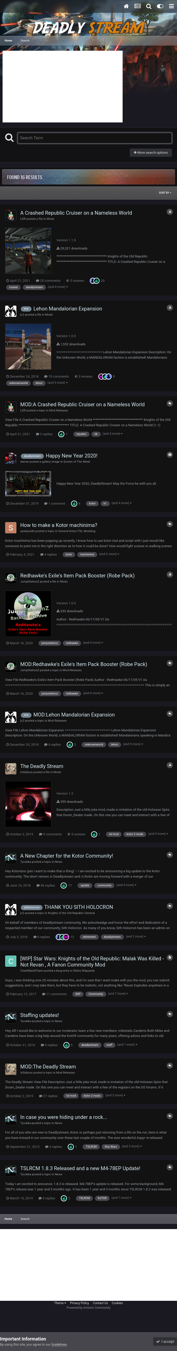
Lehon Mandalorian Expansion (67, 309)
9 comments (50, 834)
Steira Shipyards (84, 970)
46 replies (45, 885)
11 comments (54, 994)
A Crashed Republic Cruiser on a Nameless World (76, 213)
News (58, 862)
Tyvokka (25, 862)
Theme (60, 1303)
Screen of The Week (77, 461)
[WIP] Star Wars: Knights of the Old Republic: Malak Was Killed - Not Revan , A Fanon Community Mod (92, 961)
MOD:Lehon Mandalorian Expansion (74, 715)
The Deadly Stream (41, 766)
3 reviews (84, 376)
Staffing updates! (39, 1015)
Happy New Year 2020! (71, 456)
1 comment (54, 503)
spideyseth (27, 531)
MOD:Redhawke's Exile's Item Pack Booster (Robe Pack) (83, 664)
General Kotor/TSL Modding (76, 531)
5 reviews (75, 281)
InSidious (26, 772)
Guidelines (59, 1344)
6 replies (52, 744)
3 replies (53, 1147)
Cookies (117, 1303)
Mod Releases (58, 410)
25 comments (48, 281)
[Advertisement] (63, 86)
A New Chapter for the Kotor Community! (66, 856)
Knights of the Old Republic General (71, 913)
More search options (151, 152)
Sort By (165, 192)
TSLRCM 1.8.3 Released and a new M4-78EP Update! (80, 1168)
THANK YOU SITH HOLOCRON (78, 907)
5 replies (49, 1045)
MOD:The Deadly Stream (48, 1067)
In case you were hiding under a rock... (63, 1117)
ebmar (24, 461)
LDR (23, 219)
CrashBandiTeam (31, 970)
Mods (50, 219)
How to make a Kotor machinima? (58, 525)
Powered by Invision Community (89, 1308)
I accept (165, 1341)
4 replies (48, 554)
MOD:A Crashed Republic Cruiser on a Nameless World (82, 404)
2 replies (44, 434)
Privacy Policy (79, 1303)
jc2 (22, 314)
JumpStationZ (29, 581)
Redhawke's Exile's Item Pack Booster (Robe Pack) (77, 576)
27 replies (48, 1096)
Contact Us (100, 1303)
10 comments (56, 376)
